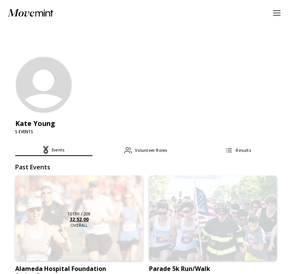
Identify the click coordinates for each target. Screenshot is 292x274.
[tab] (53, 151)
